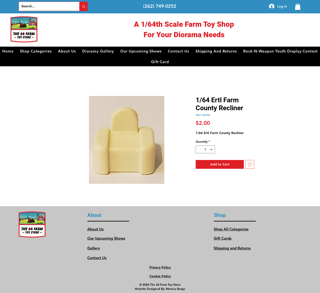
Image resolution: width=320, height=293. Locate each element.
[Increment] (211, 149)
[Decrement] (199, 149)
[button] (36, 51)
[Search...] (46, 6)
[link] (298, 6)
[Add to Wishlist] (249, 164)
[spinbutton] (205, 149)
